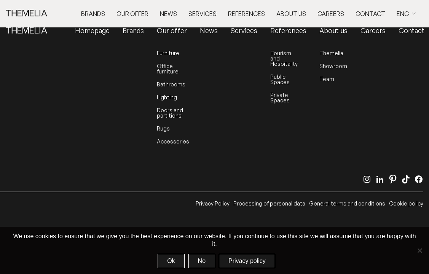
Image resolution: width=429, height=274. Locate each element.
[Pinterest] (392, 179)
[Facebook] (418, 179)
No (202, 261)
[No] (419, 250)
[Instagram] (367, 179)
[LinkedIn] (379, 179)
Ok (171, 261)
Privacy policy (247, 261)
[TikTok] (405, 179)
